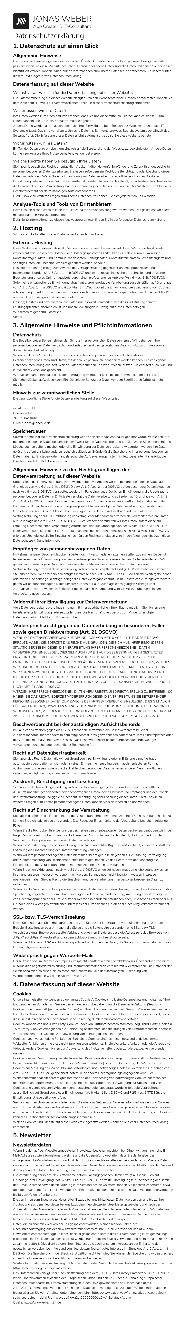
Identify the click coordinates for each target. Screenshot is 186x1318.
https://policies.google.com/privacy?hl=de (42, 1268)
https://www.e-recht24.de (42, 1302)
